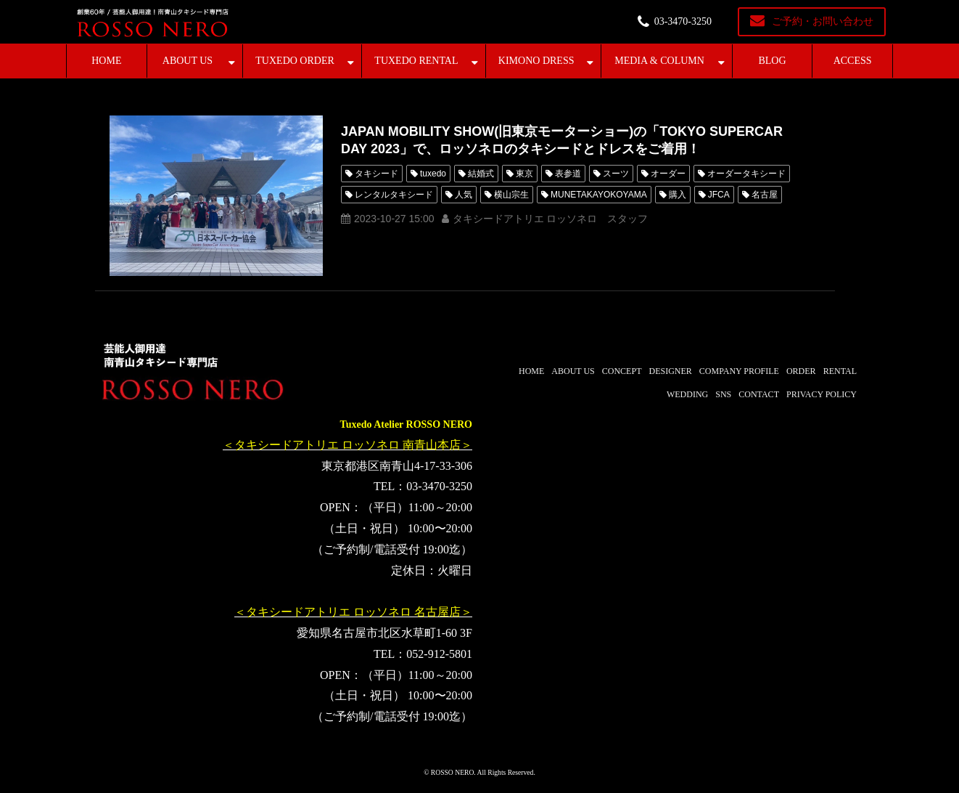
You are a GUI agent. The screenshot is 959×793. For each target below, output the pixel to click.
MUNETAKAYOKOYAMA (599, 195)
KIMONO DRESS (536, 60)
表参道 (568, 173)
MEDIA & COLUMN (659, 60)
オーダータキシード (746, 173)
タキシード (376, 173)
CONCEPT (622, 371)
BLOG (772, 60)
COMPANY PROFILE (739, 371)
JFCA (719, 195)
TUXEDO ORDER (294, 60)
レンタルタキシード (394, 195)
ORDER (801, 371)
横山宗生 (511, 195)
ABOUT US (187, 60)
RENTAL (840, 371)
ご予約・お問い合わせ (822, 21)
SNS (723, 394)
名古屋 (765, 195)
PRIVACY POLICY (821, 394)
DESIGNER (670, 371)
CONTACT (758, 394)
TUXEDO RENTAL (416, 60)
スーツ (616, 173)
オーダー (668, 173)
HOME (106, 60)
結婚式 (481, 173)
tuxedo (433, 173)
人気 (463, 195)
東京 (524, 173)
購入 (677, 195)
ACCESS (853, 60)
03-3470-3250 (683, 21)
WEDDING (687, 394)
